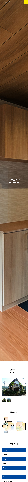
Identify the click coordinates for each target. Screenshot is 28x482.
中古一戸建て (14, 372)
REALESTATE (14, 182)
